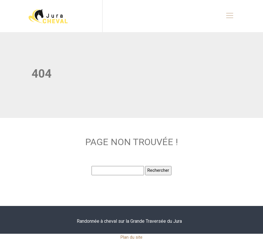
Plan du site (131, 237)
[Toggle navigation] (229, 16)
